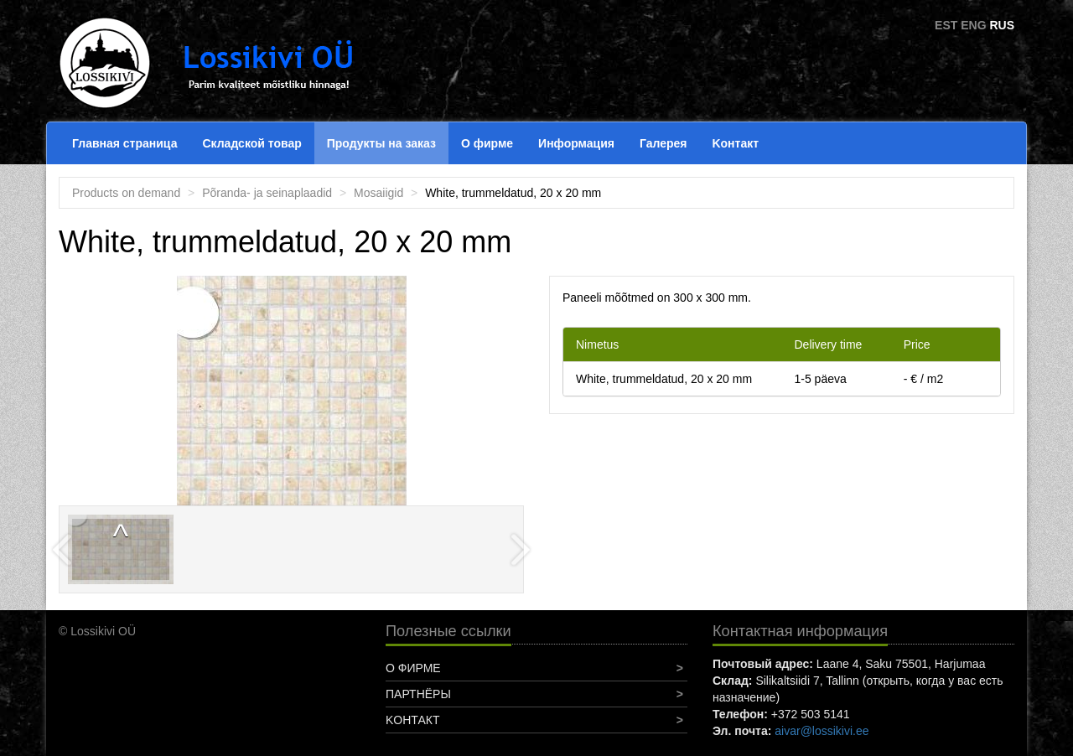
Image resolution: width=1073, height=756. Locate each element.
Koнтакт (735, 143)
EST (946, 25)
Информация (576, 143)
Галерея (663, 143)
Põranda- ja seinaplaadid (267, 192)
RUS (1001, 25)
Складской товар (251, 143)
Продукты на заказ (381, 143)
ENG (973, 25)
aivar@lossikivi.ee (821, 731)
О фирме (487, 143)
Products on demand (126, 192)
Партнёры (418, 694)
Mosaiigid (378, 192)
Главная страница (124, 143)
